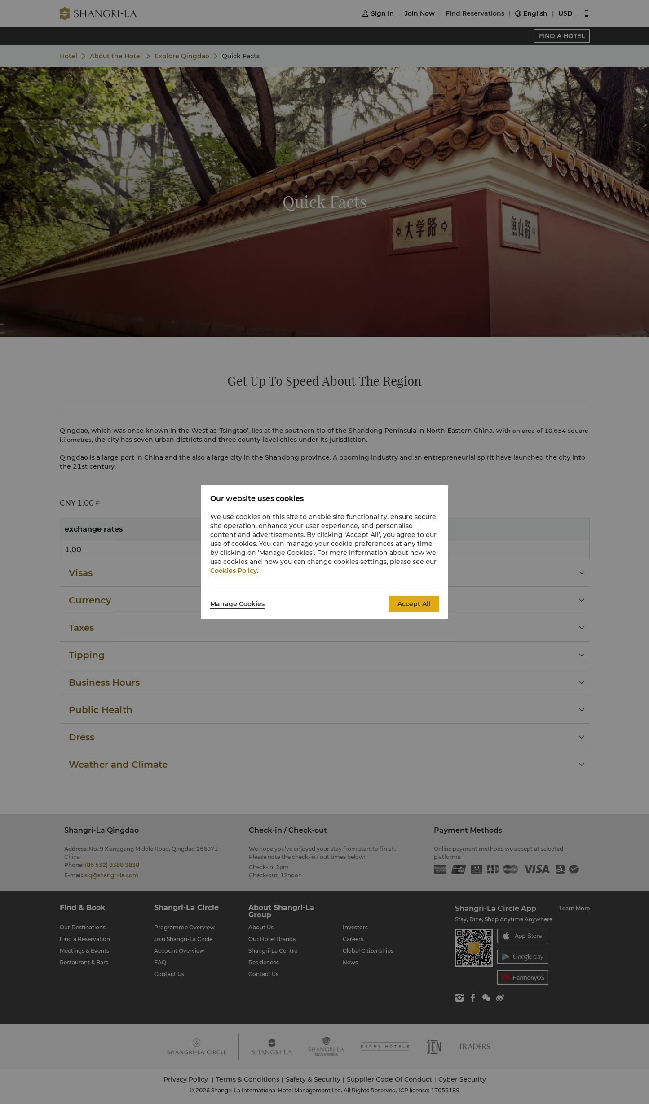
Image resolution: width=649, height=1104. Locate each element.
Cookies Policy (233, 571)
